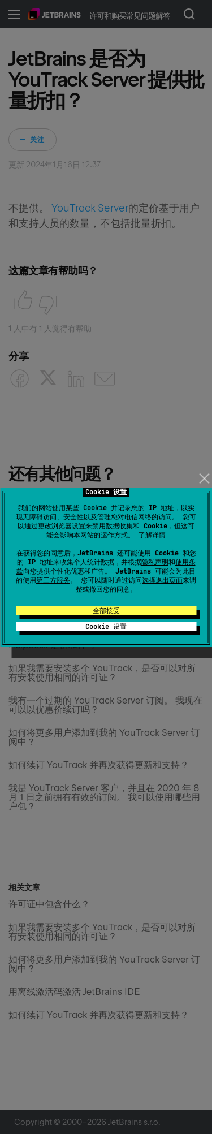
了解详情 (152, 535)
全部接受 (106, 610)
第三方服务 (53, 580)
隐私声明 (154, 562)
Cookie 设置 (106, 626)
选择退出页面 (162, 580)
